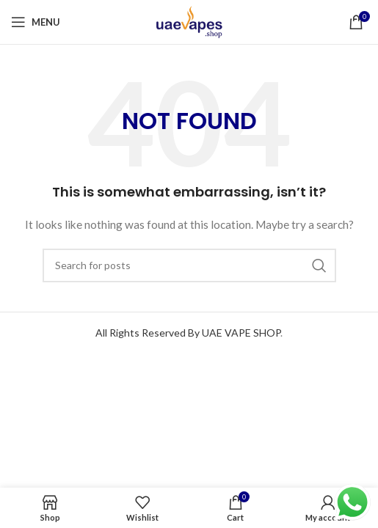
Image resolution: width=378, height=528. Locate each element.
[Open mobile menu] (36, 22)
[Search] (189, 265)
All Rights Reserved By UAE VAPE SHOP (187, 332)
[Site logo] (189, 21)
